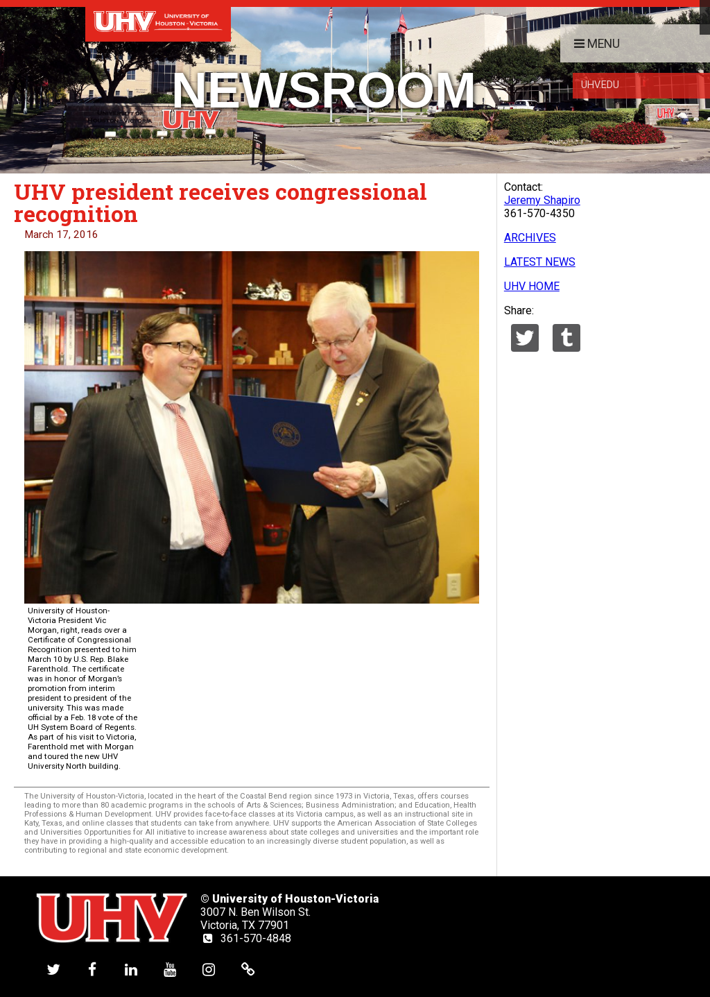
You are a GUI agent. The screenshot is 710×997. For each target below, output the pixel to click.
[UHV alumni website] (248, 968)
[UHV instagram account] (209, 968)
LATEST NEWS (539, 262)
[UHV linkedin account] (131, 968)
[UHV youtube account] (170, 968)
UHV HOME (532, 286)
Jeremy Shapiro (542, 200)
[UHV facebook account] (92, 968)
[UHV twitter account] (53, 968)
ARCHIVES (530, 237)
